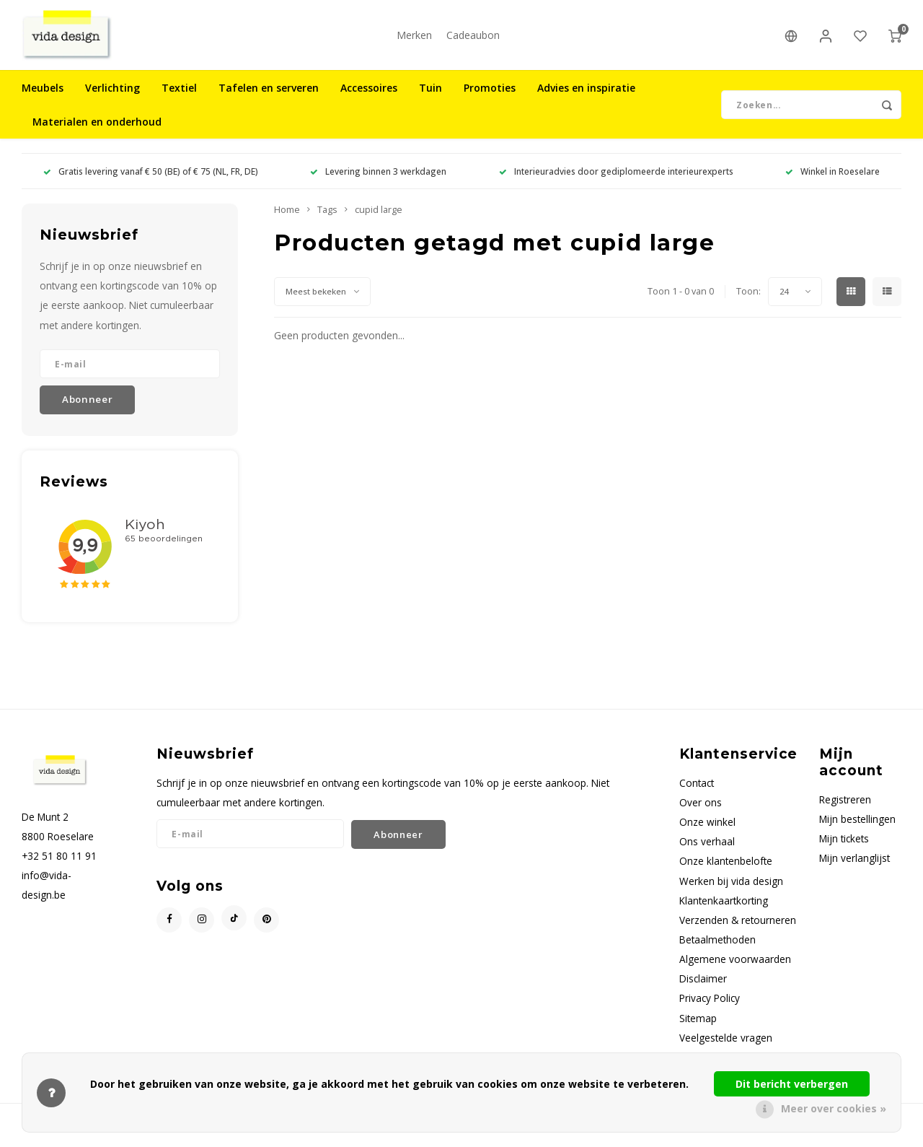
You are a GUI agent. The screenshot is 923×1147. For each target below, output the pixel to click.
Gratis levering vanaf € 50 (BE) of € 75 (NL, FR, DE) (150, 180)
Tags (327, 219)
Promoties (490, 97)
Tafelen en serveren (268, 97)
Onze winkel (707, 831)
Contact (696, 792)
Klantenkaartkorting (723, 910)
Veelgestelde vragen (725, 1047)
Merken (414, 39)
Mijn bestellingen (857, 828)
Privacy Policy (709, 1007)
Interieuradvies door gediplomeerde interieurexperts (616, 180)
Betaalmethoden (717, 949)
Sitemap (698, 1027)
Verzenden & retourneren (737, 929)
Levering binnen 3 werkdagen (378, 180)
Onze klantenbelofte (725, 870)
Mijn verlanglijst (854, 867)
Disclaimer (703, 988)
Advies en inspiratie (586, 97)
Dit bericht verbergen (792, 1084)
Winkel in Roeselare (832, 180)
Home (287, 219)
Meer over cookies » (833, 1108)
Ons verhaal (707, 851)
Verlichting (112, 97)
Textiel (179, 97)
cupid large (378, 219)
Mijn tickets (844, 848)
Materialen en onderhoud (97, 131)
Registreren (845, 809)
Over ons (700, 812)
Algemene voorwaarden (735, 968)
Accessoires (368, 97)
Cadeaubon (473, 39)
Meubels (42, 97)
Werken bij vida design (731, 890)
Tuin (430, 97)
